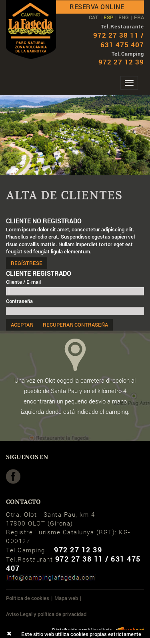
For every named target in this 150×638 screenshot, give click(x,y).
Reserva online (97, 6)
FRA (139, 17)
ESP (108, 17)
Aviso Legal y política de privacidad (46, 614)
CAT (93, 17)
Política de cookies (27, 598)
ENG (123, 17)
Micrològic (100, 630)
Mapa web (66, 598)
